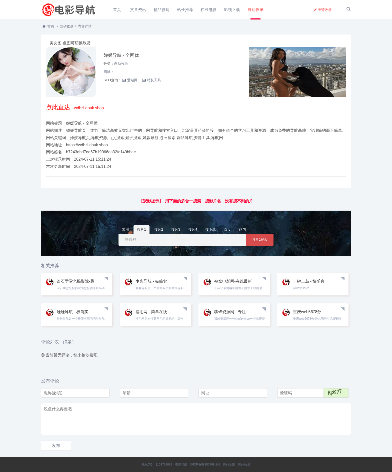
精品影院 (162, 10)
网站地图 (229, 464)
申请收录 (323, 10)
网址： (109, 73)
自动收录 (256, 10)
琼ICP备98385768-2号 (205, 464)
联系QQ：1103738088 (157, 464)
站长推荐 (185, 10)
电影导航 (181, 464)
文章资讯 (138, 10)
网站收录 (244, 464)
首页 (117, 10)
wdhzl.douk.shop (89, 109)
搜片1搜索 (259, 241)
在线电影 (209, 10)
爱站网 (130, 81)
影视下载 (232, 10)
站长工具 (151, 81)
